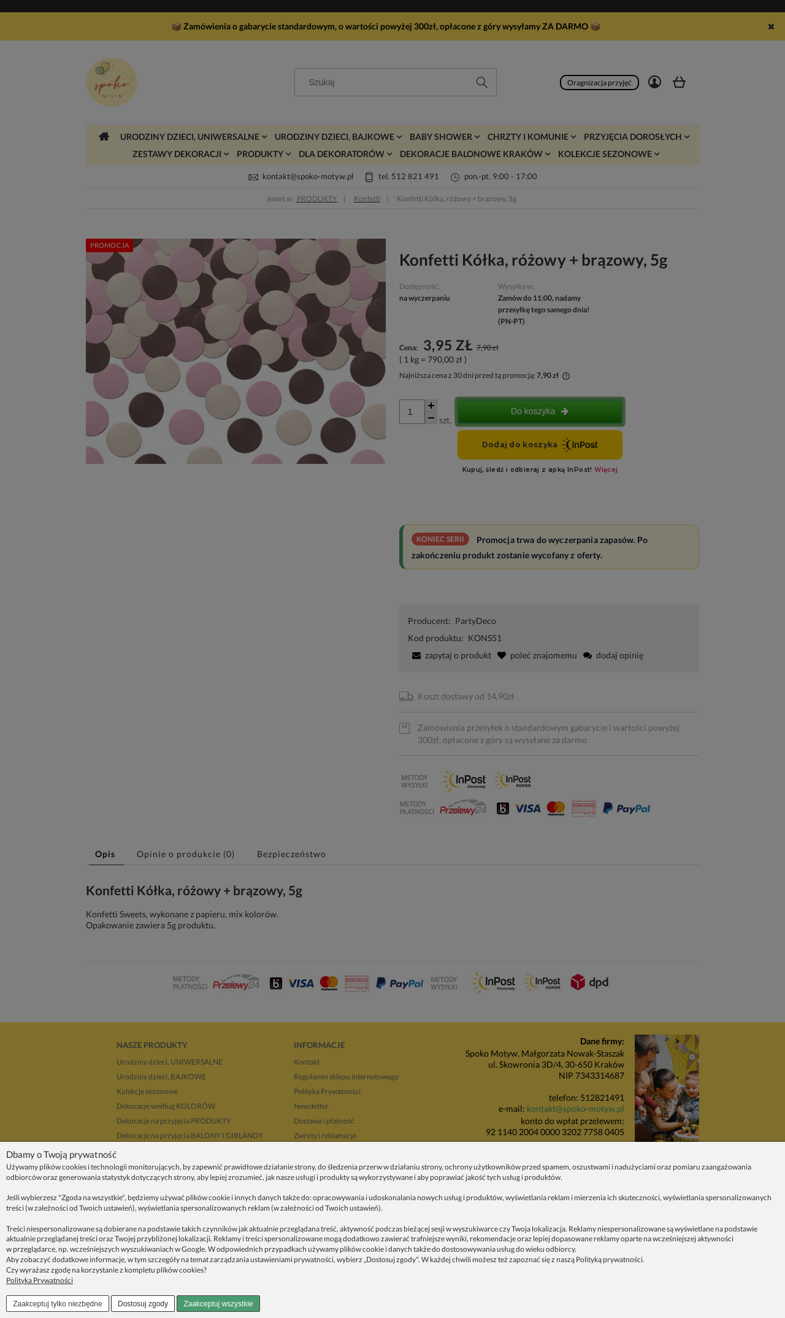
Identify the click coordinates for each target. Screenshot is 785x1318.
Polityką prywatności (609, 1259)
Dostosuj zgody (143, 1304)
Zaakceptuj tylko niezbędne (57, 1304)
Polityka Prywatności (39, 1280)
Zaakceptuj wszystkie (218, 1304)
